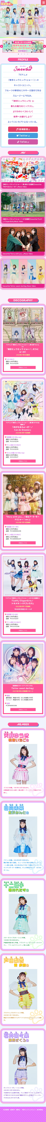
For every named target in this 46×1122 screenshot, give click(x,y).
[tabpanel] (22, 46)
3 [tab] (25, 54)
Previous (1, 46)
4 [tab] (28, 54)
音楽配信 (23, 129)
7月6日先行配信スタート (23, 609)
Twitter (23, 135)
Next (44, 46)
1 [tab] (18, 54)
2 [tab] (22, 54)
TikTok (23, 141)
